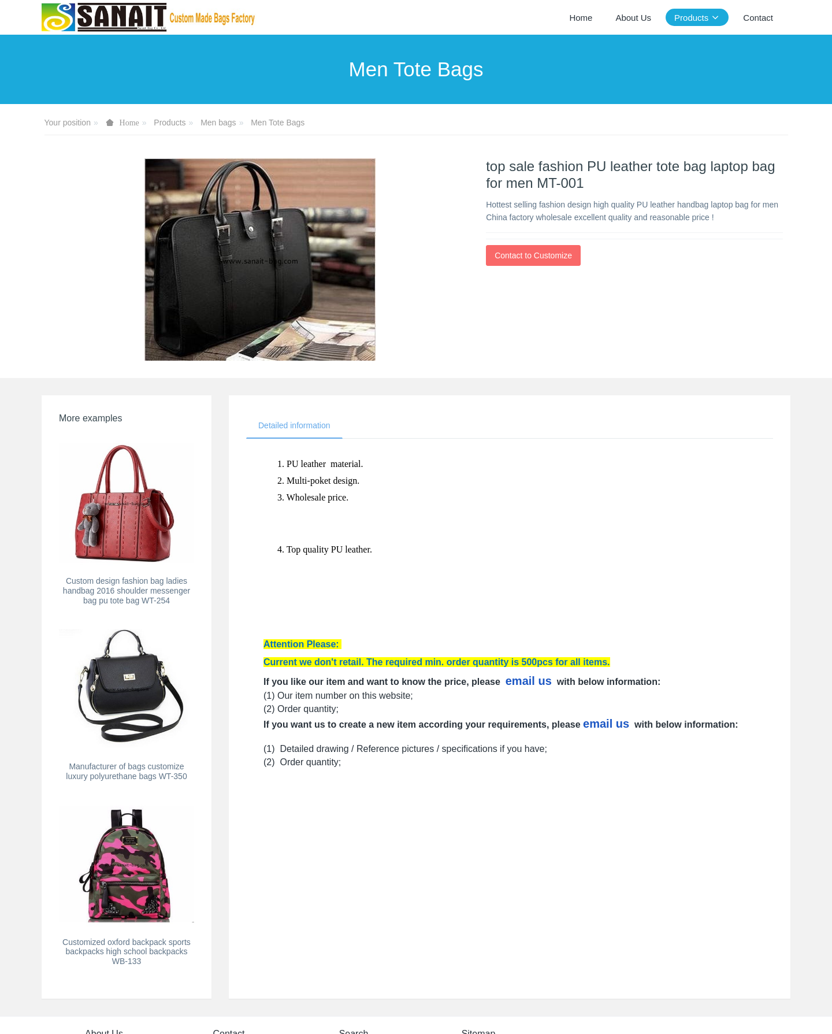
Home (580, 18)
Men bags (218, 122)
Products (169, 122)
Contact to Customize (533, 255)
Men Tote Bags (277, 122)
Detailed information (294, 425)
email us (529, 680)
